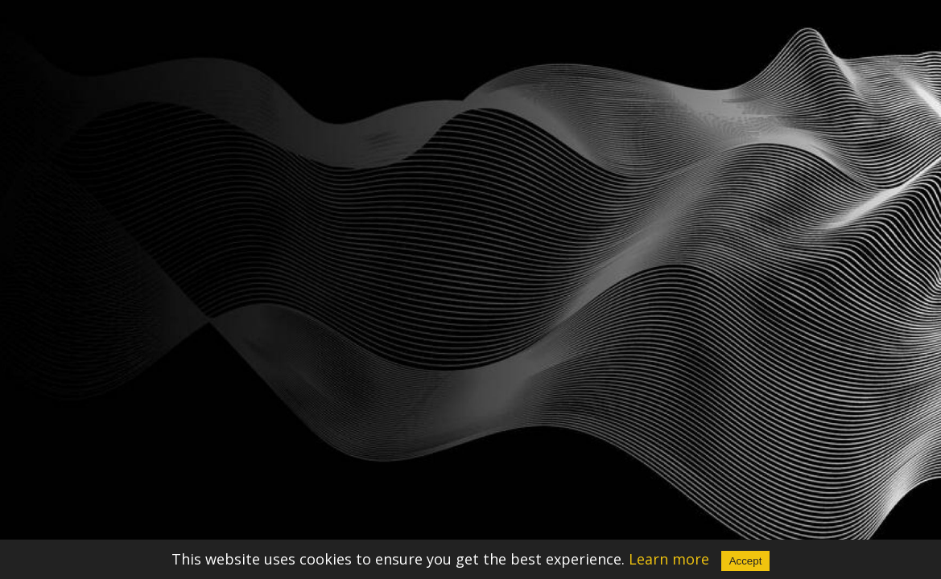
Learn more (669, 559)
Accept (745, 561)
